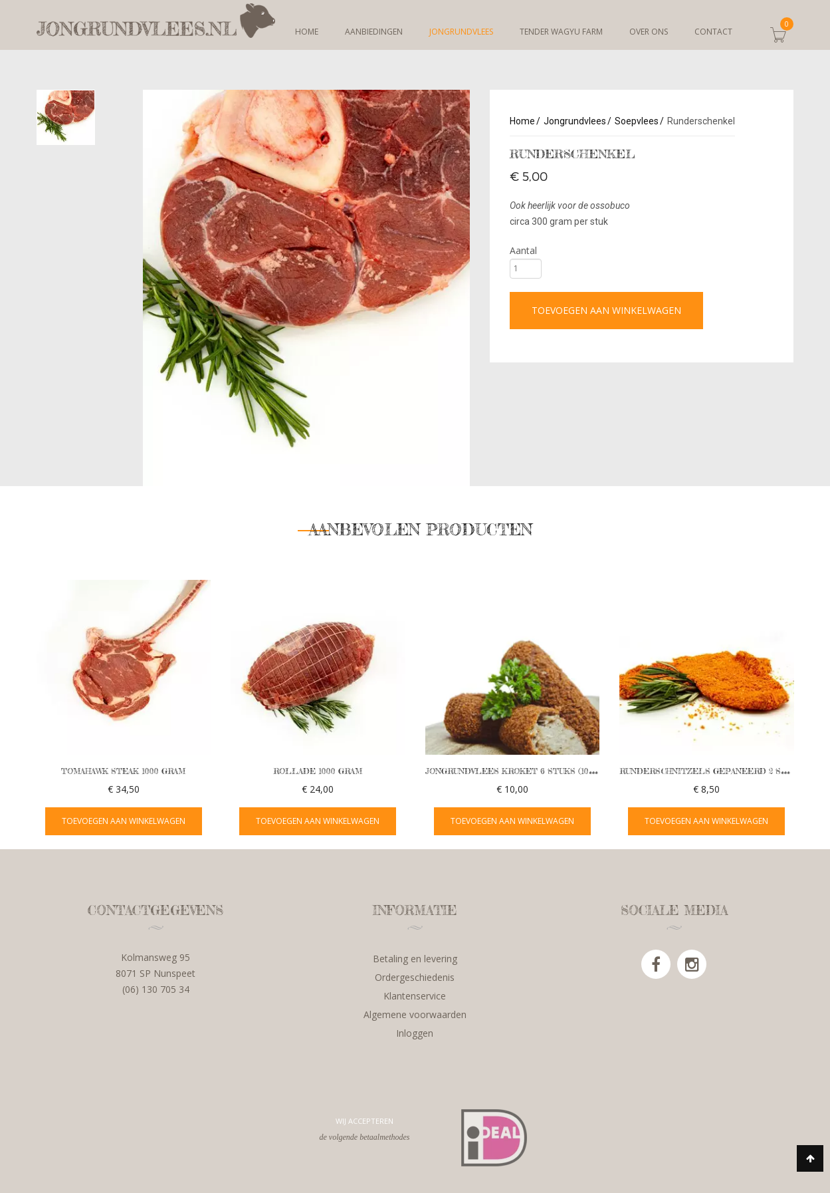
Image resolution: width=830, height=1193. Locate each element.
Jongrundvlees (461, 31)
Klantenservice (414, 996)
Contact (713, 31)
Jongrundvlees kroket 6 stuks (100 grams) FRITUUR (546, 771)
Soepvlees (637, 121)
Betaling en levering (415, 958)
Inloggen (414, 1033)
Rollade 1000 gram (317, 771)
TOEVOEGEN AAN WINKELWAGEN (123, 821)
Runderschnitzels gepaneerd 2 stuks (711, 771)
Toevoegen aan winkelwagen (606, 310)
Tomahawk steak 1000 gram (123, 771)
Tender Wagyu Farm (561, 31)
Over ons (648, 31)
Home (306, 31)
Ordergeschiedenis (415, 977)
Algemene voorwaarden (415, 1014)
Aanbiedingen (374, 31)
